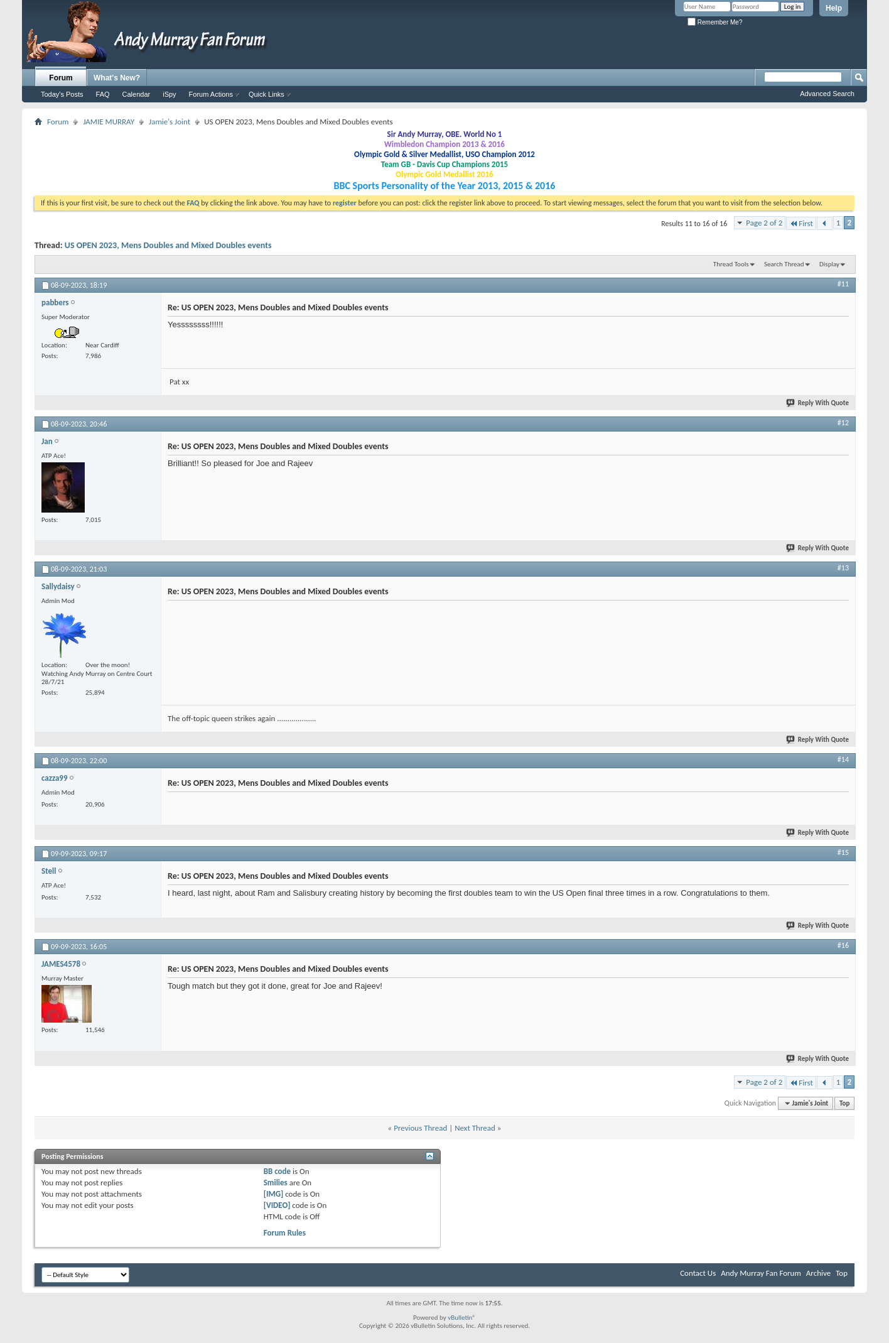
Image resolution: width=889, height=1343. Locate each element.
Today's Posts (62, 94)
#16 (843, 945)
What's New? (117, 77)
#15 (843, 852)
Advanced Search (827, 93)
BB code (277, 1171)
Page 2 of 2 (764, 222)
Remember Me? (714, 22)
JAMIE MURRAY (108, 121)
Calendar (136, 94)
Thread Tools (731, 264)
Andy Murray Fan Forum (761, 1273)
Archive (818, 1273)
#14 (843, 759)
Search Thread (784, 264)
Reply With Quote (818, 403)
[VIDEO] (277, 1205)
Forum (60, 77)
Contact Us (698, 1273)
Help (834, 8)
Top (844, 1103)
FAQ (103, 94)
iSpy (169, 94)
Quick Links (266, 94)
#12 (843, 422)
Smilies (276, 1182)
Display (829, 264)
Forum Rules (285, 1232)
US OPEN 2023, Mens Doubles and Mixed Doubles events (168, 245)
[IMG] (274, 1194)
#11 (843, 284)
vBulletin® (462, 1317)
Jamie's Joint (169, 121)
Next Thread (475, 1128)
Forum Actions (211, 94)
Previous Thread (420, 1128)
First (801, 223)
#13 (843, 567)
